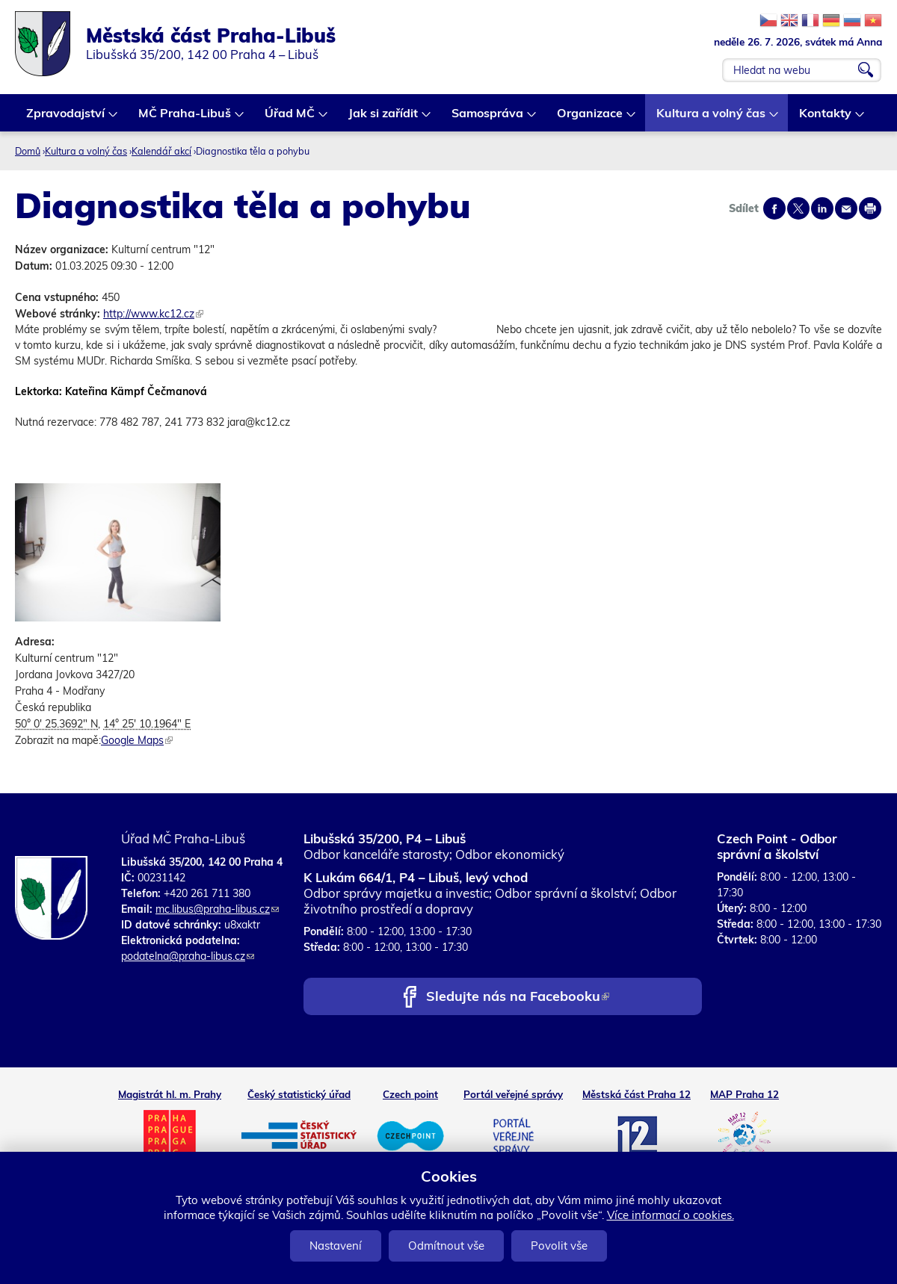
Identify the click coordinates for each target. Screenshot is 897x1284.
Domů (27, 151)
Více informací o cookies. (670, 1215)
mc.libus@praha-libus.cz (217, 909)
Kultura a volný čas (711, 118)
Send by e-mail (846, 208)
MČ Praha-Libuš (185, 118)
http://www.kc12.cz (153, 313)
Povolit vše (559, 1245)
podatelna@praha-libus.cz (187, 956)
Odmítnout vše (446, 1245)
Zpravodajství (66, 118)
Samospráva (488, 118)
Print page (870, 208)
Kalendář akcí (161, 151)
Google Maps (137, 740)
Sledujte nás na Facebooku (517, 997)
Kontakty (826, 118)
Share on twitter (798, 208)
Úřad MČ (290, 118)
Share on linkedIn (822, 208)
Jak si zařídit (384, 118)
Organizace (590, 118)
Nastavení (335, 1245)
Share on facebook (774, 208)
